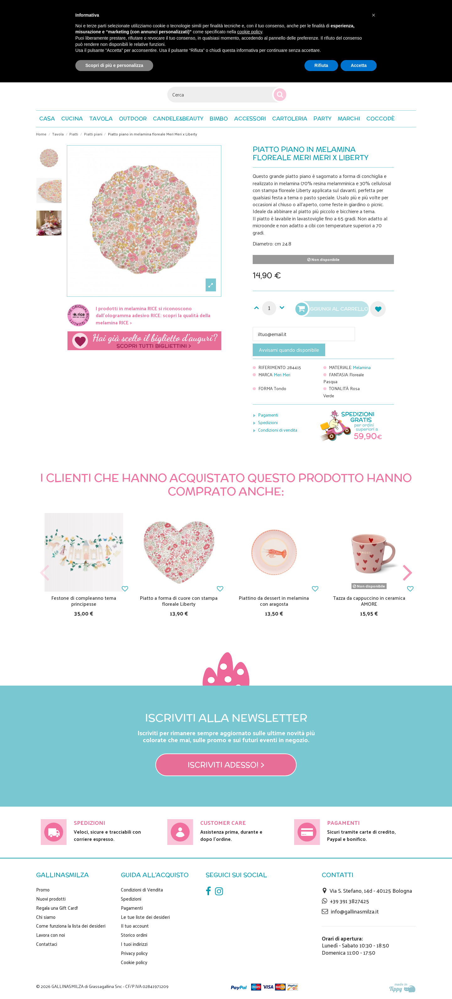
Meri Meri (282, 374)
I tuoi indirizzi (134, 944)
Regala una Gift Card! (57, 907)
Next (407, 573)
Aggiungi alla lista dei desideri (378, 309)
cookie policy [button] (249, 31)
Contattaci (46, 944)
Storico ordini (134, 934)
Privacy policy (134, 953)
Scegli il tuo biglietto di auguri (144, 340)
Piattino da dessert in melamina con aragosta (274, 600)
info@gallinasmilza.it (355, 911)
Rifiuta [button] (321, 65)
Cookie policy (134, 962)
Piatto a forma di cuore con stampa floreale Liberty (179, 600)
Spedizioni (268, 422)
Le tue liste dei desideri (145, 916)
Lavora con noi (50, 934)
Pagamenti (268, 415)
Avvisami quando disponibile (289, 349)
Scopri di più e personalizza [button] (114, 65)
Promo (43, 889)
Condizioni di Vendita (142, 889)
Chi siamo (46, 916)
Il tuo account (135, 925)
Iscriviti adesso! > (226, 764)
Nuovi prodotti (51, 898)
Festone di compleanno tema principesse (83, 600)
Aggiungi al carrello (333, 309)
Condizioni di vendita (277, 430)
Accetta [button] (359, 65)
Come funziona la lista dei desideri (70, 925)
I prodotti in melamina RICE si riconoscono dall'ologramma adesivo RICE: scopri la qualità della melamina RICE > (153, 315)
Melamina (362, 367)
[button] (380, 119)
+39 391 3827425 (349, 901)
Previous (44, 573)
